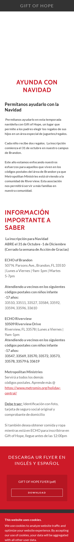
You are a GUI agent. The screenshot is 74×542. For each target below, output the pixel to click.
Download (37, 492)
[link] (37, 5)
